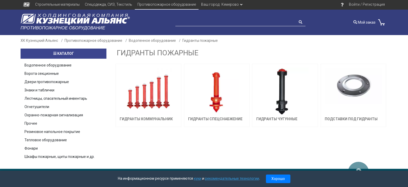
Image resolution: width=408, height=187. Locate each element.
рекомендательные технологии (232, 178)
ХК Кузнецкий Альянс (39, 40)
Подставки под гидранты (351, 119)
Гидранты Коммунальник (146, 119)
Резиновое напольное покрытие (52, 132)
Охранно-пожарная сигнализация (53, 115)
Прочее (30, 123)
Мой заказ (364, 22)
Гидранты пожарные (200, 40)
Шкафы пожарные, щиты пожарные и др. (59, 157)
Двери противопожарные (46, 82)
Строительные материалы (57, 4)
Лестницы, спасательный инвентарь (55, 98)
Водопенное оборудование (152, 40)
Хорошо (278, 179)
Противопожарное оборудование (166, 4)
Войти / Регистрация (367, 4)
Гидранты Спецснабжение (215, 119)
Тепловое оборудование (45, 140)
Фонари (31, 148)
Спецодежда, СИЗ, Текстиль (108, 4)
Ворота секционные (41, 73)
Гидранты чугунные (276, 119)
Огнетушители (36, 107)
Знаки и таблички (39, 90)
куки (197, 178)
